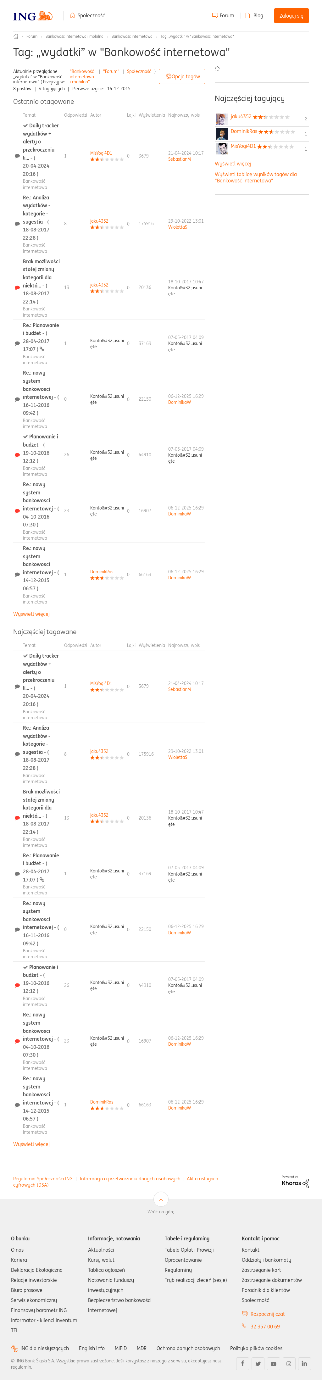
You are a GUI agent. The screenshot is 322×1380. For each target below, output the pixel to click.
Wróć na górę (161, 1212)
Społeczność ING (15, 36)
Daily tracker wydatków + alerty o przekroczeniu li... (41, 149)
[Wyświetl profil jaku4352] (99, 221)
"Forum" (111, 71)
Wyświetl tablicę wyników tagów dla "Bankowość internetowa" (256, 177)
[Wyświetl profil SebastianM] (179, 159)
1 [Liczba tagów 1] (305, 134)
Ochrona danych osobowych (188, 1348)
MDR (142, 1348)
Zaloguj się (291, 16)
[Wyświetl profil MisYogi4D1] (101, 153)
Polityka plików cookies (256, 1348)
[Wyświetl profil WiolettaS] (177, 227)
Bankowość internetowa (132, 36)
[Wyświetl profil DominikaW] (179, 402)
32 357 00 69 (265, 1326)
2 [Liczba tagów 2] (305, 119)
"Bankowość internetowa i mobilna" (82, 77)
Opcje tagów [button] (186, 76)
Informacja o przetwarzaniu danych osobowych (130, 1179)
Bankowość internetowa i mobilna (74, 36)
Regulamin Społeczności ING (43, 1179)
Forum (227, 15)
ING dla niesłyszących (44, 1348)
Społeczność (91, 15)
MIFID (121, 1348)
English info (92, 1348)
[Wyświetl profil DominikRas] (101, 572)
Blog (258, 15)
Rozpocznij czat (268, 1314)
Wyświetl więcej (31, 614)
